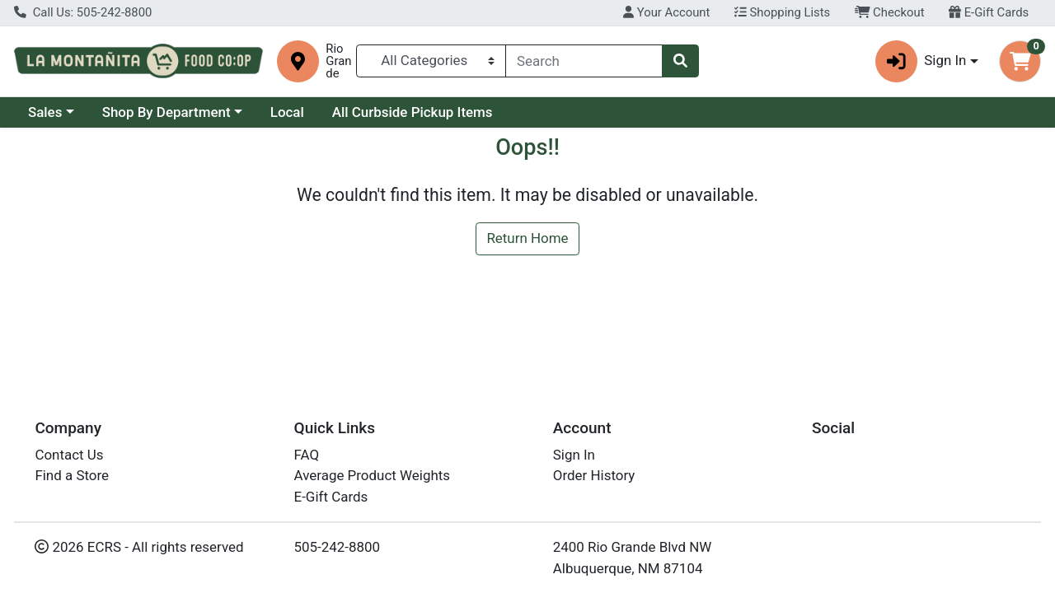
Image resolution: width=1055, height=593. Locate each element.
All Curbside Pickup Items (412, 112)
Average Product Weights (372, 475)
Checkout (890, 12)
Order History (594, 475)
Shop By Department (166, 112)
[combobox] (584, 60)
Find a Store (72, 475)
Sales (45, 112)
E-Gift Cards (989, 12)
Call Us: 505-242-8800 (83, 12)
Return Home (527, 238)
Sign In (574, 454)
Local (287, 112)
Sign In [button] (921, 61)
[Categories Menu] (431, 60)
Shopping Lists (782, 12)
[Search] (584, 60)
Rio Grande (338, 61)
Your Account (666, 12)
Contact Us (69, 454)
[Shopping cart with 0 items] (1020, 61)
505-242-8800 (337, 547)
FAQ (307, 454)
